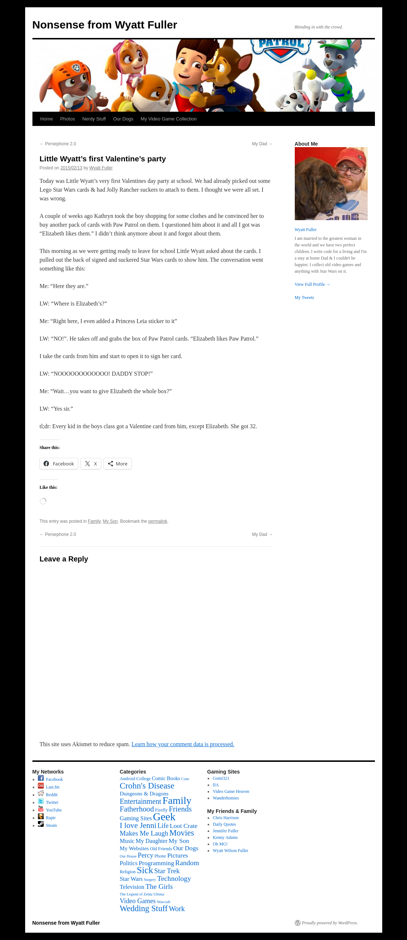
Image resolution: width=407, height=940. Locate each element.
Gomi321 (221, 778)
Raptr (47, 817)
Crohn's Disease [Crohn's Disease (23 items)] (147, 785)
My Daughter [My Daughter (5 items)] (151, 840)
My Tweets (304, 297)
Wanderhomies (226, 798)
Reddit (48, 794)
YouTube (50, 810)
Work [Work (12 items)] (177, 909)
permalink (157, 521)
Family (94, 521)
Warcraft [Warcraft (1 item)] (163, 902)
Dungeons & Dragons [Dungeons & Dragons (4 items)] (144, 793)
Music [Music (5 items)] (127, 840)
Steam (47, 825)
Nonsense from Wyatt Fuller (104, 25)
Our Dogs (123, 119)
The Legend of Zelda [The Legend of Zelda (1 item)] (136, 894)
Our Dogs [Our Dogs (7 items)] (185, 848)
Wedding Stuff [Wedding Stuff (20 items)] (144, 908)
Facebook (50, 779)
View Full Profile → (312, 284)
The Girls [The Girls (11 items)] (159, 886)
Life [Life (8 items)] (162, 825)
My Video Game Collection (169, 119)
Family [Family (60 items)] (177, 800)
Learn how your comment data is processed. (183, 744)
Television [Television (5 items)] (132, 886)
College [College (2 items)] (143, 778)
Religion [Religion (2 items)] (128, 871)
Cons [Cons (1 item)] (185, 779)
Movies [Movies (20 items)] (181, 832)
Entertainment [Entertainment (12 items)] (140, 801)
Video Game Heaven (231, 791)
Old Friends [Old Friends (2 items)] (161, 848)
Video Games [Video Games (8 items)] (138, 901)
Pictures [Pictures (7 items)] (177, 855)
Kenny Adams (225, 837)
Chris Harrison (226, 817)
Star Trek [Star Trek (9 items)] (167, 871)
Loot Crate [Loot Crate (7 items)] (183, 825)
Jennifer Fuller (225, 830)
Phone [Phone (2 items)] (160, 856)
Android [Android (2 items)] (128, 778)
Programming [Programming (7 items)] (156, 863)
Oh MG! (220, 844)
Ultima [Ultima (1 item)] (158, 894)
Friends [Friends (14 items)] (180, 809)
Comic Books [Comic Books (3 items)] (166, 778)
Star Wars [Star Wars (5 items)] (131, 878)
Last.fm (48, 787)
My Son (110, 521)
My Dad (262, 143)
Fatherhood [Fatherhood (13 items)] (137, 809)
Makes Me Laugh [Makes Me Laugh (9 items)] (144, 833)
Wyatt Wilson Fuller (230, 850)
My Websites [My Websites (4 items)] (134, 848)
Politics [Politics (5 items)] (129, 863)
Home (46, 119)
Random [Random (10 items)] (187, 863)
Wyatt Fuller (101, 167)
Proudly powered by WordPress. (330, 922)
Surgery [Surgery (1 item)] (150, 880)
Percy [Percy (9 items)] (145, 855)
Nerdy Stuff (94, 119)
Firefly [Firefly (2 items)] (161, 810)
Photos (67, 119)
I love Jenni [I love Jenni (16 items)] (138, 825)
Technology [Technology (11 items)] (174, 878)
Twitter (48, 802)
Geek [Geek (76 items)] (164, 816)
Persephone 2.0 (58, 143)
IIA (216, 784)
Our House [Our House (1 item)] (128, 856)
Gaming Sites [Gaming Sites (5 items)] (136, 818)
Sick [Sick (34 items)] (145, 870)
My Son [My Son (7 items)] (179, 840)
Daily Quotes (224, 824)
